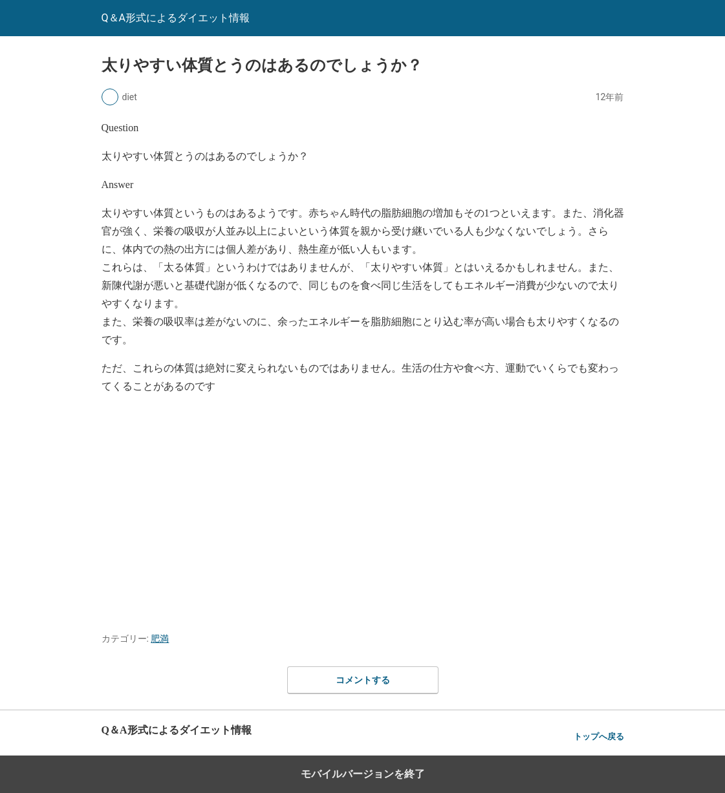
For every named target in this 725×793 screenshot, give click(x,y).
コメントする (363, 680)
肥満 (160, 638)
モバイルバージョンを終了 (363, 774)
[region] (363, 509)
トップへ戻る (599, 736)
